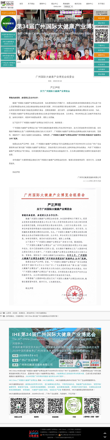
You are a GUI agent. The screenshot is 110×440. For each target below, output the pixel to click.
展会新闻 (17, 62)
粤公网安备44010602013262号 (70, 435)
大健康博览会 (52, 432)
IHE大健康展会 (48, 380)
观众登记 (101, 23)
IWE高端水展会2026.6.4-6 (8, 57)
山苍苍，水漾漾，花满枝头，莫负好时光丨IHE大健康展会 (26, 313)
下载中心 (101, 45)
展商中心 (43, 4)
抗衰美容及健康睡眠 (38, 387)
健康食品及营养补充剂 (33, 384)
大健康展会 (43, 432)
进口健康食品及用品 (52, 384)
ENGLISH (57, 6)
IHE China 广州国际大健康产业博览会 (23, 380)
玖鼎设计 (78, 432)
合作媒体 (101, 69)
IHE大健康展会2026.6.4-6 (8, 43)
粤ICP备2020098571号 (48, 435)
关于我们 (101, 4)
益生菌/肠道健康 (63, 387)
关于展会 (31, 4)
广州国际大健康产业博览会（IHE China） (53, 429)
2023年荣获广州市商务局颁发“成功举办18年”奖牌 (44, 376)
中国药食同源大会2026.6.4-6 (8, 36)
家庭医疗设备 (23, 387)
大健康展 (71, 432)
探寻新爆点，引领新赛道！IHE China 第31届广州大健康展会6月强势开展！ (32, 316)
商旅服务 (66, 4)
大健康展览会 (62, 432)
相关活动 (78, 4)
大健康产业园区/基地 (39, 390)
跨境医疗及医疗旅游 (79, 387)
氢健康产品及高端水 (83, 384)
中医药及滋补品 (68, 384)
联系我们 (78, 429)
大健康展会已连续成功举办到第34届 (70, 373)
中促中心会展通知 (8, 13)
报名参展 (101, 18)
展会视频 (101, 74)
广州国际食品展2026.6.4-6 (8, 50)
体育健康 (26, 390)
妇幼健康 (51, 387)
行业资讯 (101, 64)
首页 (21, 4)
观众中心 (54, 4)
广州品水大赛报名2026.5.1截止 (8, 64)
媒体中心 (89, 4)
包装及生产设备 (55, 390)
